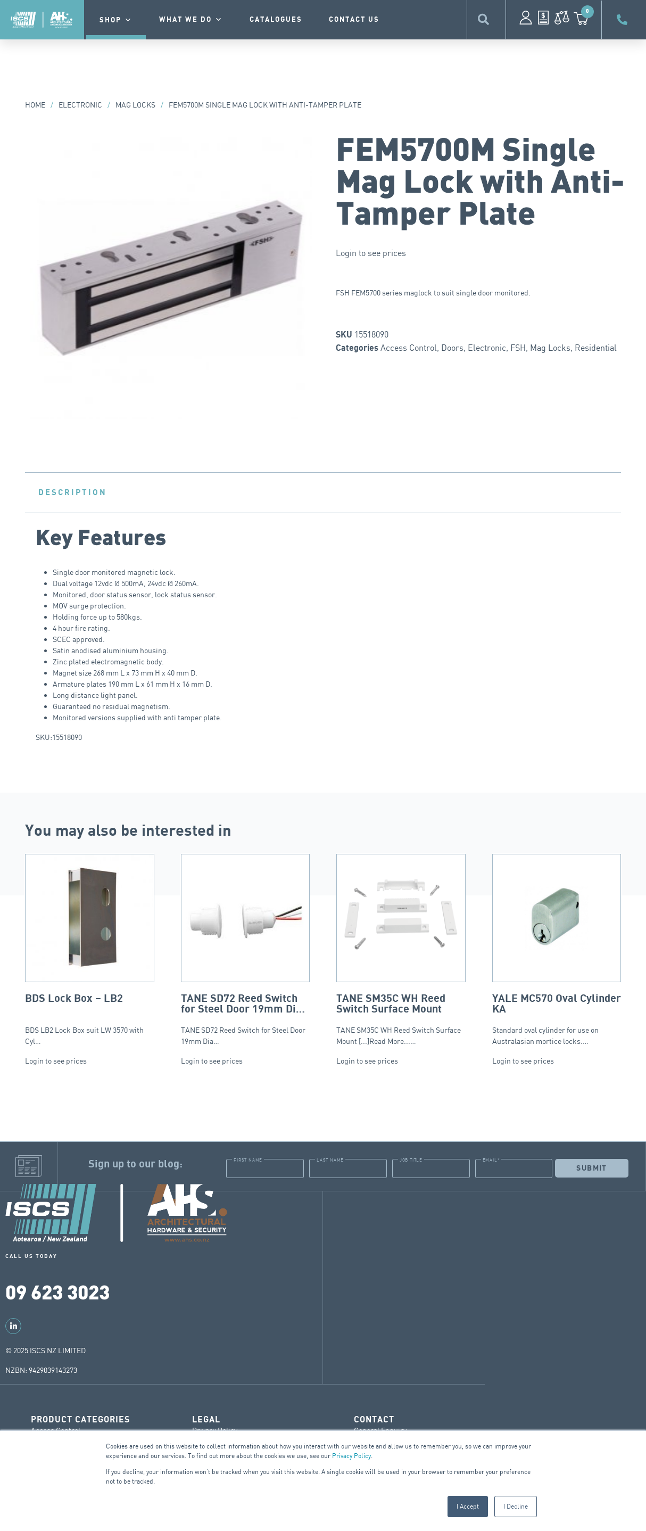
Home (35, 104)
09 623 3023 (57, 1291)
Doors (452, 347)
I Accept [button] (468, 1506)
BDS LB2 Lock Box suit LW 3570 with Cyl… (89, 950)
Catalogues (276, 19)
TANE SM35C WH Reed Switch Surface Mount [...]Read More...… (401, 950)
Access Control (408, 347)
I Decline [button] (515, 1506)
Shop (116, 20)
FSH (518, 347)
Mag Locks (135, 104)
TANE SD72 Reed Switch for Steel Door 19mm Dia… (245, 950)
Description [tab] (72, 492)
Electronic (80, 104)
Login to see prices (371, 253)
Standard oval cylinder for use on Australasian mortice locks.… (557, 950)
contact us (354, 19)
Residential (596, 347)
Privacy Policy (351, 1456)
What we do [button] (191, 19)
